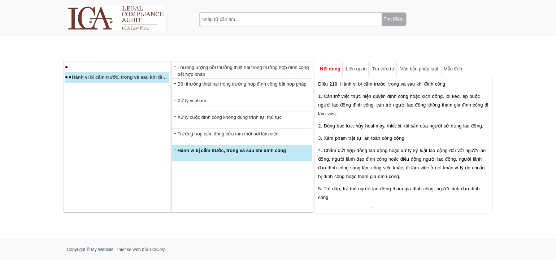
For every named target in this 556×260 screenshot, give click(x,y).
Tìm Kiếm (394, 19)
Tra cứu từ (383, 68)
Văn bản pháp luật (419, 68)
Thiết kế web (128, 249)
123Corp (157, 249)
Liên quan (356, 68)
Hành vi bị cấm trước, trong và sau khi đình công (126, 77)
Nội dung (330, 68)
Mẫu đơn (453, 68)
